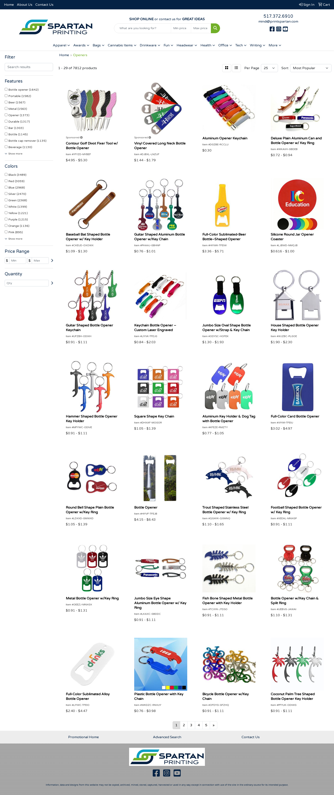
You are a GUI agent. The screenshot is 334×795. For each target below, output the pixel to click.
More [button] (273, 45)
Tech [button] (239, 45)
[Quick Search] (142, 28)
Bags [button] (97, 45)
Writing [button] (256, 45)
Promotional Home (83, 737)
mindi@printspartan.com (278, 21)
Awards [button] (79, 45)
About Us (24, 5)
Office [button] (223, 45)
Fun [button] (167, 45)
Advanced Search (167, 737)
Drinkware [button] (148, 45)
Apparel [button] (59, 45)
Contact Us (44, 5)
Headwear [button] (185, 45)
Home (9, 5)
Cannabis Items (120, 45)
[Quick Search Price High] (201, 28)
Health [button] (205, 45)
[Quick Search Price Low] (181, 28)
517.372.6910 (278, 16)
